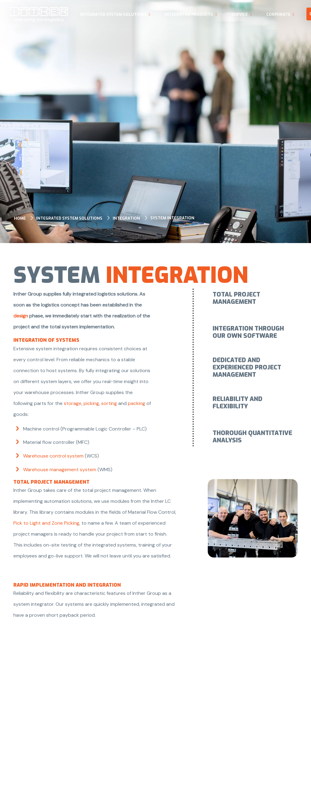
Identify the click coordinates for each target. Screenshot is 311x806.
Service (239, 14)
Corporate (278, 14)
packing (136, 403)
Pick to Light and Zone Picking (46, 523)
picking (91, 403)
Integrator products (189, 14)
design (21, 316)
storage (72, 403)
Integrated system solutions (113, 14)
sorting (109, 403)
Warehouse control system (53, 456)
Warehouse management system (59, 469)
